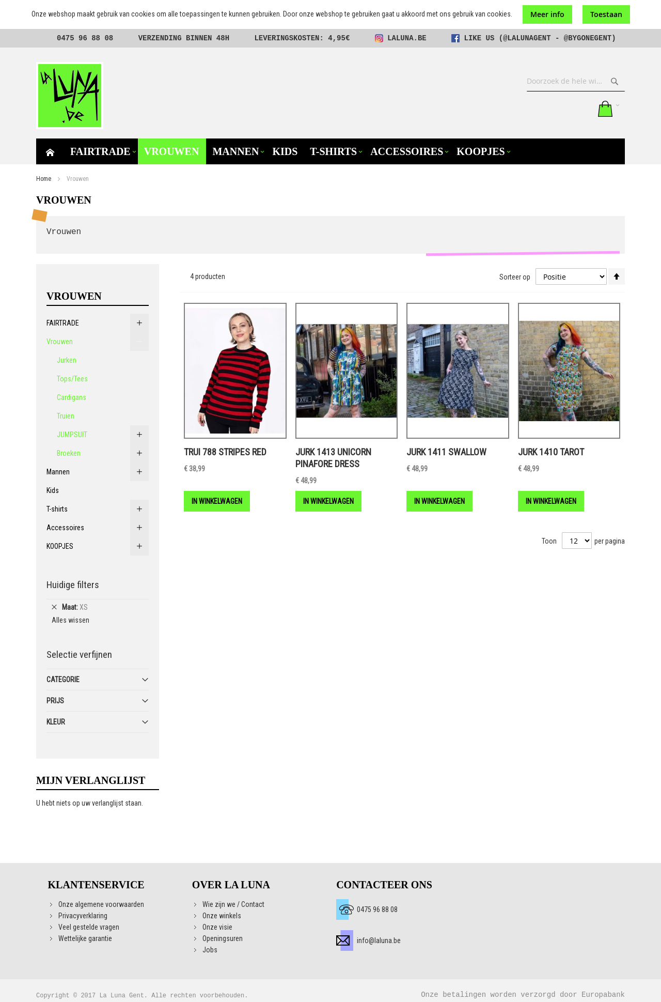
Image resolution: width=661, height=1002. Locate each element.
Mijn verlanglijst (561, 108)
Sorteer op (514, 276)
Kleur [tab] (55, 722)
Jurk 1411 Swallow (446, 451)
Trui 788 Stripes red (225, 451)
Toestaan (606, 14)
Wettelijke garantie (85, 938)
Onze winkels (221, 916)
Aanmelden (582, 108)
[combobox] (576, 81)
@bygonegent (587, 38)
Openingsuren (222, 938)
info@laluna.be (379, 940)
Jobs (209, 950)
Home (43, 178)
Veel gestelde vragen (88, 927)
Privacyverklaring (82, 916)
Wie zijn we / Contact (233, 904)
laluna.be (407, 38)
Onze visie (217, 927)
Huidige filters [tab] (72, 585)
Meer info (547, 14)
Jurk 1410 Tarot (551, 451)
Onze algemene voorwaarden (101, 904)
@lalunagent (526, 38)
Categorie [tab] (63, 679)
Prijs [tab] (55, 701)
